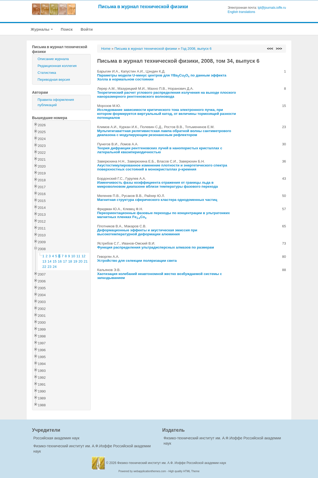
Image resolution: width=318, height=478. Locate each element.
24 (55, 267)
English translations (241, 12)
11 (78, 256)
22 (44, 267)
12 (83, 256)
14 (50, 261)
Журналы (42, 29)
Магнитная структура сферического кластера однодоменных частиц (157, 200)
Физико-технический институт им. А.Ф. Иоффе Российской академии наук (171, 463)
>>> (279, 49)
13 (44, 261)
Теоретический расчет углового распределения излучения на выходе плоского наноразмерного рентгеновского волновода (166, 94)
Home (106, 49)
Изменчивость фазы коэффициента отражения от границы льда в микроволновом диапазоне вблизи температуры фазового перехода (157, 184)
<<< (270, 49)
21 (86, 261)
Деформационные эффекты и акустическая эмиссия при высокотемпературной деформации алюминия (147, 232)
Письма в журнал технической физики (143, 6)
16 (60, 261)
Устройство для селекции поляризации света (137, 261)
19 (75, 261)
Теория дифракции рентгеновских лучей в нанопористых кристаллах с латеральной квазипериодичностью (159, 150)
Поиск (67, 29)
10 (73, 256)
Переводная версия (54, 80)
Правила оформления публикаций (56, 102)
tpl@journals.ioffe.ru (272, 8)
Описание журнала (53, 59)
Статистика (47, 73)
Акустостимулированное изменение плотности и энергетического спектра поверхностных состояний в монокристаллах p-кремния (162, 167)
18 (70, 261)
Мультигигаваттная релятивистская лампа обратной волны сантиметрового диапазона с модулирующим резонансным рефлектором (164, 133)
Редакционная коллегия (57, 66)
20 (81, 261)
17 (65, 261)
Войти (87, 29)
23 (50, 267)
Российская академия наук (56, 438)
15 (55, 261)
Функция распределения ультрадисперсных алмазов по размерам (155, 247)
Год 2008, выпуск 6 (196, 49)
